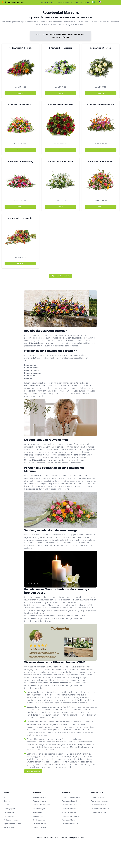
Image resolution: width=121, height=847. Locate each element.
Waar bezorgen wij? (82, 2)
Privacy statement (10, 827)
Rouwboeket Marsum (98, 805)
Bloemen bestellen (97, 797)
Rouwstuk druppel (32, 373)
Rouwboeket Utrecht (69, 809)
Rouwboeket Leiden (69, 820)
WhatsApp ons (9, 816)
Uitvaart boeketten (39, 827)
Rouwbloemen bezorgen (100, 801)
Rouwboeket (77, 338)
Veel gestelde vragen (11, 820)
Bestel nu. (100, 93)
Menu (6, 797)
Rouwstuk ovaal (31, 370)
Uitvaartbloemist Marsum (41, 343)
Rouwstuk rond (31, 367)
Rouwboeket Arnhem (69, 812)
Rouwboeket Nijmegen (70, 824)
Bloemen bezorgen (47, 2)
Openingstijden (9, 809)
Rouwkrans (29, 375)
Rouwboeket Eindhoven (70, 816)
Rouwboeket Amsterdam (71, 797)
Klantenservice (9, 812)
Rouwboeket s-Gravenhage (71, 805)
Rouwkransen (38, 816)
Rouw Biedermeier (39, 797)
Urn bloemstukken (39, 824)
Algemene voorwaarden (12, 824)
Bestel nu (20, 93)
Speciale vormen (39, 820)
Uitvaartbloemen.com (34, 385)
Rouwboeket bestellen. (33, 771)
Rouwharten (37, 812)
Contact (6, 805)
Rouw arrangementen (64, 2)
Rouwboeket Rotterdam (70, 801)
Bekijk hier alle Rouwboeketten (60, 276)
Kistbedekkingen (39, 809)
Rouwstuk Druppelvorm (41, 805)
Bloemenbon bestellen (99, 812)
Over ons (7, 801)
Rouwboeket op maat (33, 391)
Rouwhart (28, 378)
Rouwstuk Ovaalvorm (40, 801)
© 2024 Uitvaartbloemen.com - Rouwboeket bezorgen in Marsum (60, 837)
